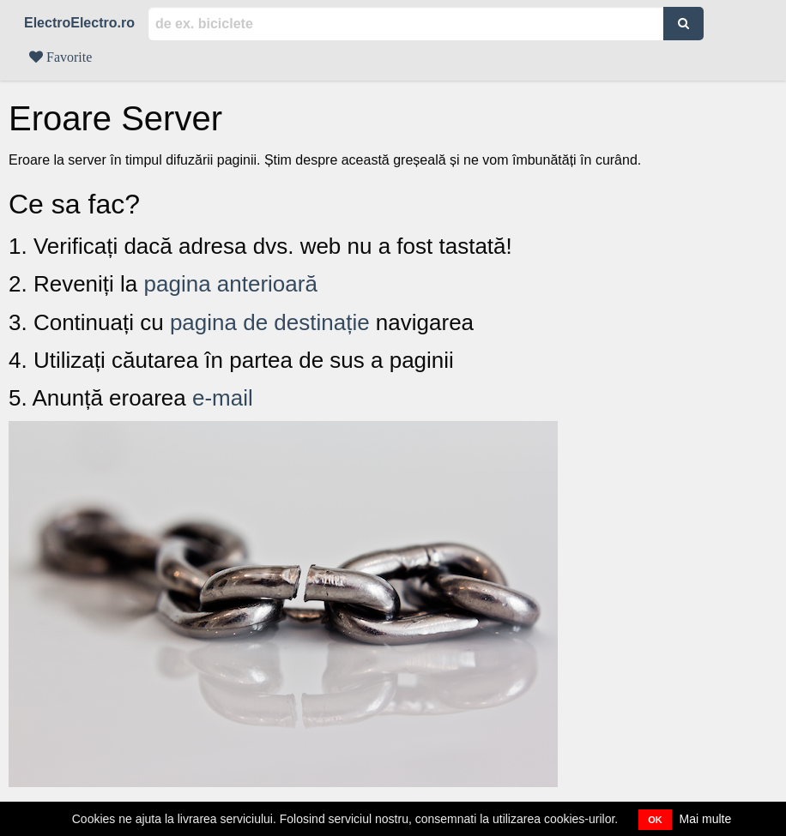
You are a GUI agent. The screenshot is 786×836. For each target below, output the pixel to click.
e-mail (222, 398)
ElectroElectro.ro (79, 22)
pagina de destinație (270, 322)
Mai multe (706, 819)
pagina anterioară (230, 284)
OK (655, 820)
